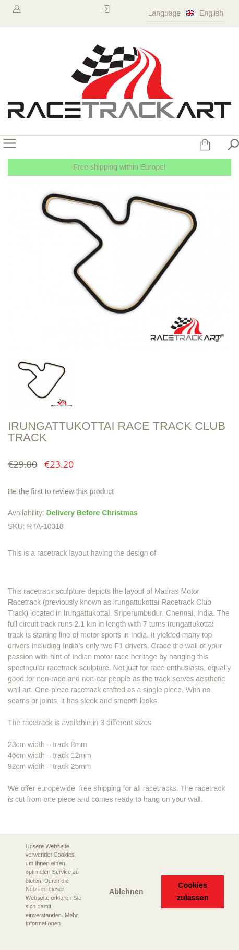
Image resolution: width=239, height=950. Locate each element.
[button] (16, 938)
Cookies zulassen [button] (193, 891)
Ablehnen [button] (126, 891)
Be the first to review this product (61, 491)
